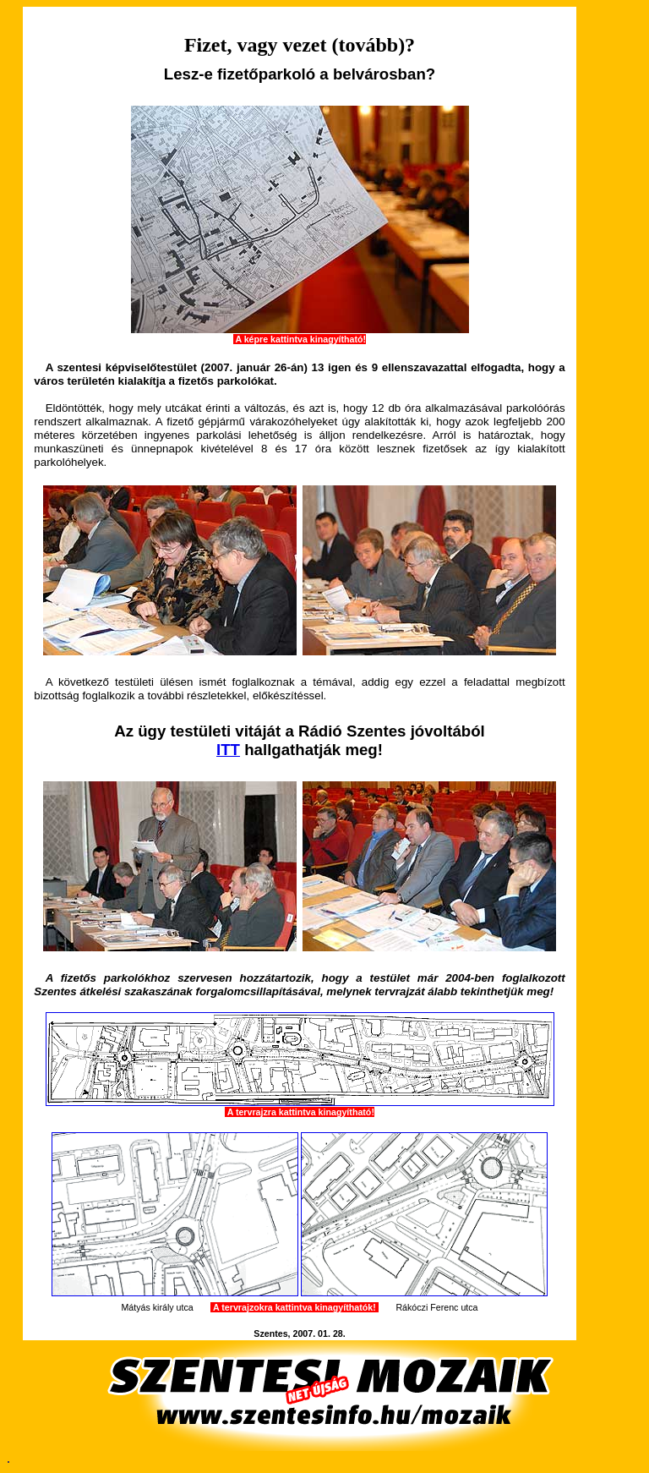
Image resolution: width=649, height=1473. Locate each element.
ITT (228, 749)
